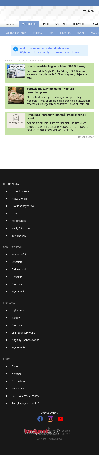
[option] (48, 192)
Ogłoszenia (11, 184)
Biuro (7, 359)
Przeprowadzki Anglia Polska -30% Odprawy (56, 66)
